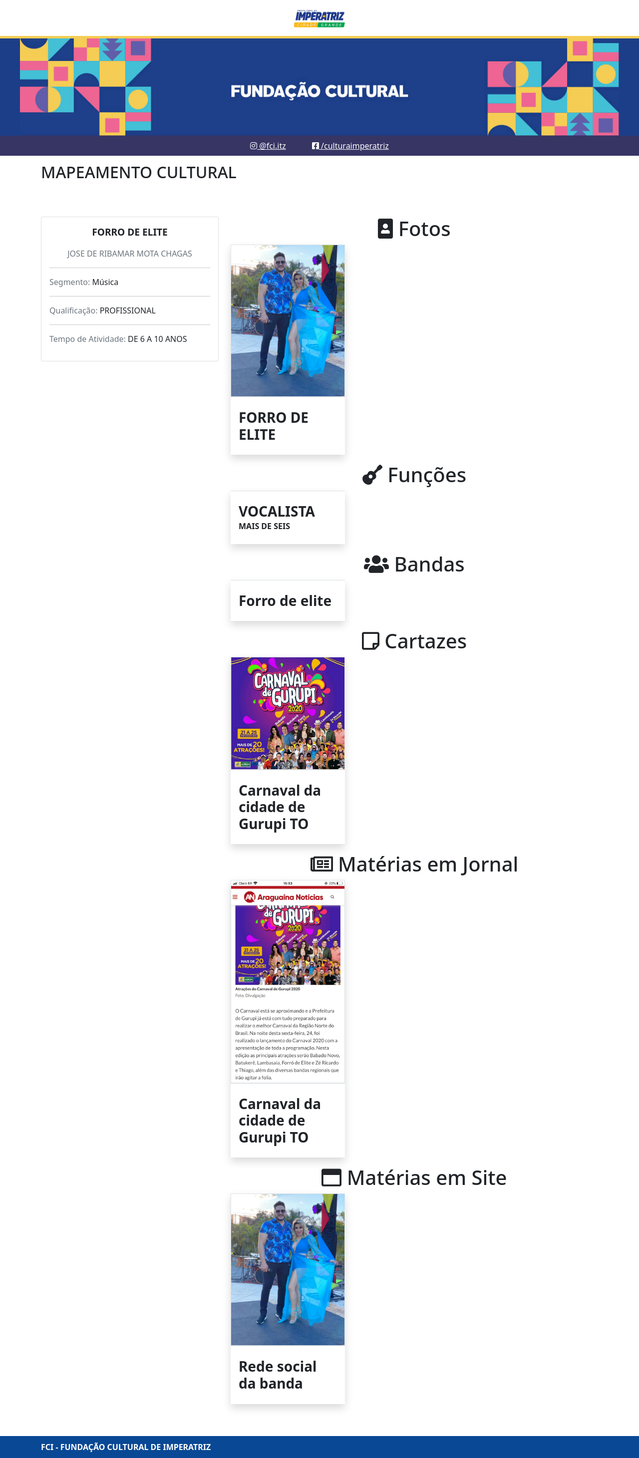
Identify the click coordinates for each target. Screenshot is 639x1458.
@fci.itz (268, 145)
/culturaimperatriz (350, 145)
